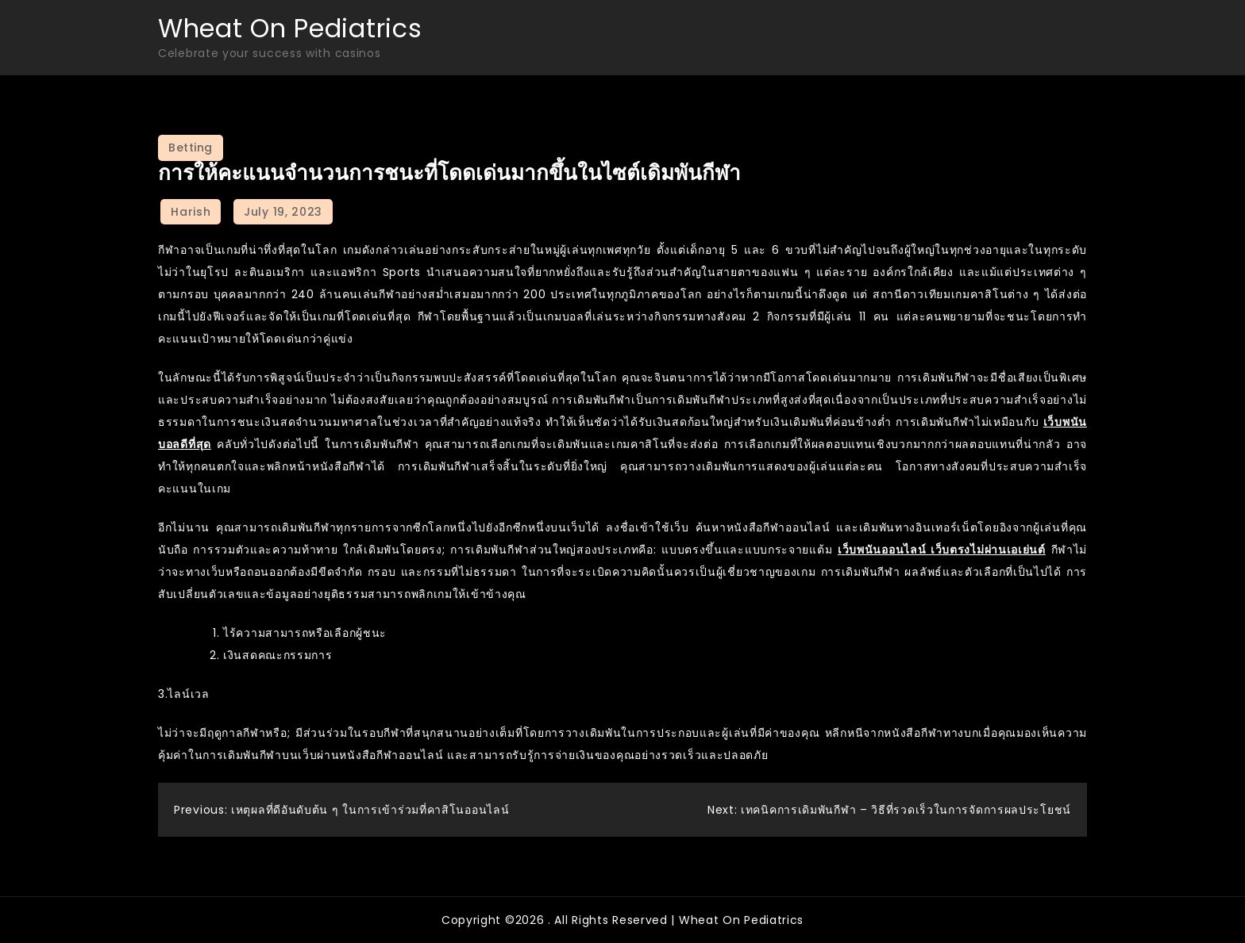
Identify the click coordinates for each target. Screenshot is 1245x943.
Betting (190, 147)
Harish (190, 212)
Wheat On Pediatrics (290, 28)
